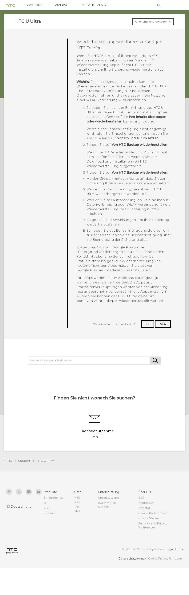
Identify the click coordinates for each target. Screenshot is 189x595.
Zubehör (50, 513)
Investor (144, 508)
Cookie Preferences (152, 513)
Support (24, 461)
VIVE (47, 508)
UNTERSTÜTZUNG (92, 5)
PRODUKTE (34, 5)
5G (45, 503)
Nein (163, 323)
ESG (141, 497)
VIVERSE (61, 5)
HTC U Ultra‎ (45, 461)
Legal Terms (174, 549)
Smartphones (53, 497)
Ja (147, 323)
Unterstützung (108, 497)
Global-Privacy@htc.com (165, 558)
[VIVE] (178, 5)
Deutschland (21, 506)
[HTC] (10, 5)
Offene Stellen (148, 518)
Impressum (146, 503)
